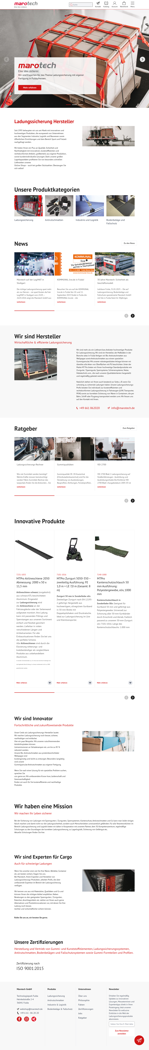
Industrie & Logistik (56, 1004)
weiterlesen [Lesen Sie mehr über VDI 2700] (101, 487)
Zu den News (129, 243)
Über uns (82, 996)
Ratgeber (82, 1017)
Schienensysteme (115, 370)
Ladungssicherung (56, 996)
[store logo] (25, 5)
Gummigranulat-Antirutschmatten (28, 764)
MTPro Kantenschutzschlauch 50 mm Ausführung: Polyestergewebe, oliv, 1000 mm (114, 586)
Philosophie (83, 1000)
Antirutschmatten (98, 358)
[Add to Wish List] (50, 683)
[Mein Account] (115, 4)
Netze (126, 370)
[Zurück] (6, 59)
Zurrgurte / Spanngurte (86, 370)
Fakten (81, 1004)
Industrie (35, 136)
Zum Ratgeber (129, 428)
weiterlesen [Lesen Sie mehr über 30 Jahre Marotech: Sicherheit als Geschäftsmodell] (101, 302)
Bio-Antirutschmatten (114, 355)
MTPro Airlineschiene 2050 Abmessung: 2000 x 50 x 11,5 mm (32, 582)
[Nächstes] (142, 59)
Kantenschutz (86, 820)
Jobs (80, 1013)
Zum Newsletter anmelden (122, 1032)
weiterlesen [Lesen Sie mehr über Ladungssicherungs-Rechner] (21, 487)
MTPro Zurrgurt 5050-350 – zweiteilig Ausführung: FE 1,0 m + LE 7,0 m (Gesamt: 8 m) (74, 584)
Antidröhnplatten (21, 744)
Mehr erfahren (29, 87)
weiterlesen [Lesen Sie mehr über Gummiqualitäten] (61, 487)
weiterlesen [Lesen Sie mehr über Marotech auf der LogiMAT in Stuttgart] (21, 302)
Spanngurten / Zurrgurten (56, 820)
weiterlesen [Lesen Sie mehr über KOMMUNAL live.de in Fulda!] (61, 302)
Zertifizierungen (85, 1009)
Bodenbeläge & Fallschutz (59, 1009)
